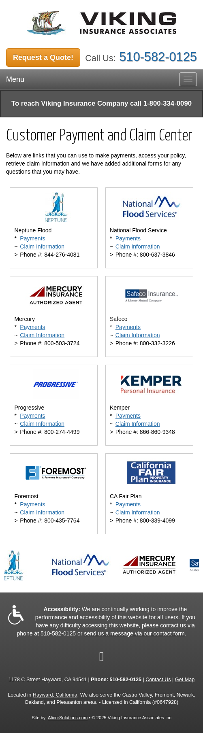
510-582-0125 (158, 57)
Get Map (184, 679)
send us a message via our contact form (134, 633)
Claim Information (42, 246)
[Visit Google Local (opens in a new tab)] (101, 656)
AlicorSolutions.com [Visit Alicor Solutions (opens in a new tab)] (68, 717)
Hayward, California (55, 695)
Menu (15, 79)
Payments (32, 238)
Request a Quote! (43, 57)
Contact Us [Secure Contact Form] (158, 679)
